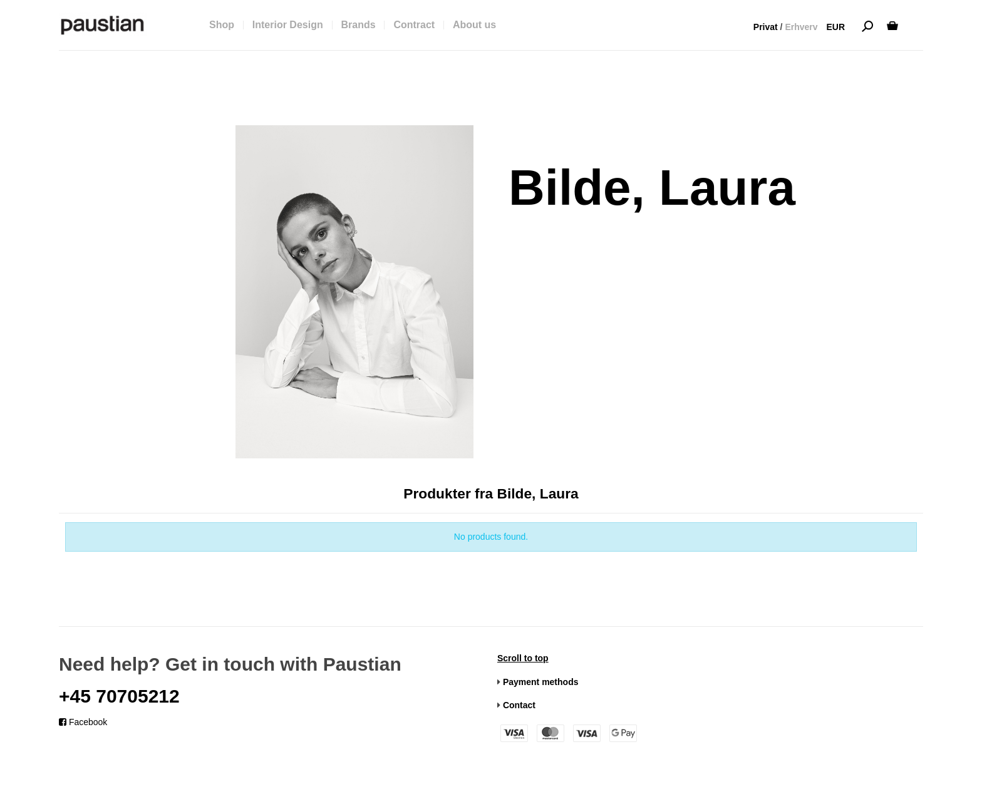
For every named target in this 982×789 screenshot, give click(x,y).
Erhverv (801, 27)
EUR (835, 27)
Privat (765, 27)
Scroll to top (523, 658)
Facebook (83, 722)
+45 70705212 (119, 696)
